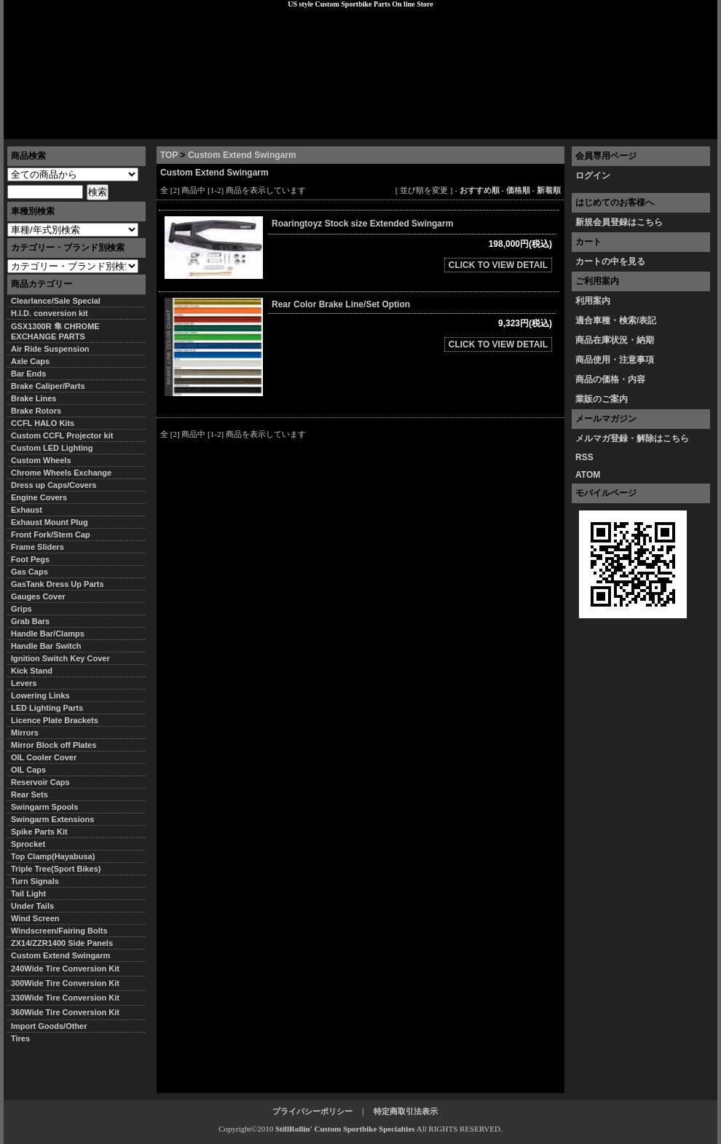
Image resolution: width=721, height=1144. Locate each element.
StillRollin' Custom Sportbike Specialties (345, 1128)
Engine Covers (39, 497)
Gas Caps (29, 571)
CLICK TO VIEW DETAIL (498, 265)
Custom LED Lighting (51, 447)
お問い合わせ (680, 127)
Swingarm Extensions (52, 819)
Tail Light (28, 893)
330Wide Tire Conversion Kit (69, 997)
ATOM (587, 475)
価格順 (518, 190)
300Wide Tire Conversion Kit (69, 983)
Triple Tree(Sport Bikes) (56, 868)
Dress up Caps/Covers (53, 485)
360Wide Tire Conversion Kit (69, 1012)
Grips (21, 608)
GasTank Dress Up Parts (57, 584)
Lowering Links (40, 695)
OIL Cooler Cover (43, 757)
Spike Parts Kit (39, 831)
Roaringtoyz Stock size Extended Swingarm (368, 223)
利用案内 (592, 301)
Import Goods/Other (49, 1026)
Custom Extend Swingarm (242, 155)
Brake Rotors (36, 410)
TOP (169, 155)
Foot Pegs (30, 559)
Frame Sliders (37, 547)
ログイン (592, 175)
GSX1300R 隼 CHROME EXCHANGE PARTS (55, 331)
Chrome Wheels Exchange (61, 472)
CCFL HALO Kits (42, 423)
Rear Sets (29, 794)
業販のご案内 (601, 399)
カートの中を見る (610, 261)
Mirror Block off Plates (53, 745)
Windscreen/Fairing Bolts (59, 930)
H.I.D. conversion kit (49, 313)
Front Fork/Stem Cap (50, 534)
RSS (584, 457)
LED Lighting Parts (47, 707)
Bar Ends (28, 373)
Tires (20, 1038)
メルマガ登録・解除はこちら (632, 438)
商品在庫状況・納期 (614, 340)
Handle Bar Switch (46, 646)
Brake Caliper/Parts (48, 386)
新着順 (549, 190)
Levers (23, 683)
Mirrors (25, 732)
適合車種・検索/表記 (615, 320)
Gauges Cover (38, 596)
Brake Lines (33, 398)
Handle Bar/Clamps (47, 633)
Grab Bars (30, 621)
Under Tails (32, 906)
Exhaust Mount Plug (49, 522)
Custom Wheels (41, 460)
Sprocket (28, 844)
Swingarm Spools (44, 806)
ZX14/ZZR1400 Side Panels (62, 943)
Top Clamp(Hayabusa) (53, 856)
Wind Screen (35, 918)
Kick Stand (31, 670)
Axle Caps (30, 361)
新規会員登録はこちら (619, 222)
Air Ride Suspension (50, 348)
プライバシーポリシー (208, 127)
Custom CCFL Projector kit (62, 435)
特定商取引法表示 (406, 1111)
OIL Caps (28, 769)
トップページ (41, 127)
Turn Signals (35, 881)
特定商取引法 (116, 127)
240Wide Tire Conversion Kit (69, 968)
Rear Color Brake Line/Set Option (341, 304)
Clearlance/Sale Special (56, 300)
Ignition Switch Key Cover (60, 658)
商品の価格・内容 (610, 379)
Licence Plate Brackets (54, 720)
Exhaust (26, 509)
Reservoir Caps (40, 782)
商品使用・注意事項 (614, 360)
